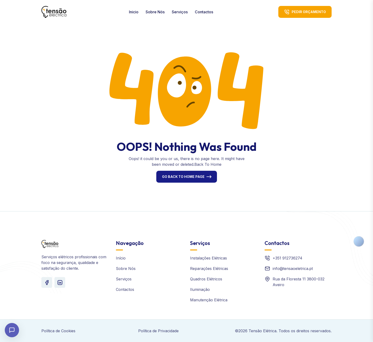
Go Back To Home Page (183, 177)
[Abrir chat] (12, 330)
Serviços (180, 12)
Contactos (204, 12)
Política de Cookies (58, 330)
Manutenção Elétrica (208, 300)
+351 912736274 (287, 258)
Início (121, 258)
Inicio (133, 12)
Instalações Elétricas (208, 258)
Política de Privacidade (158, 330)
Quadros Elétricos (206, 279)
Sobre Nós (155, 12)
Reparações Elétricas (209, 268)
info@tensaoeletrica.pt (293, 268)
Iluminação (200, 289)
